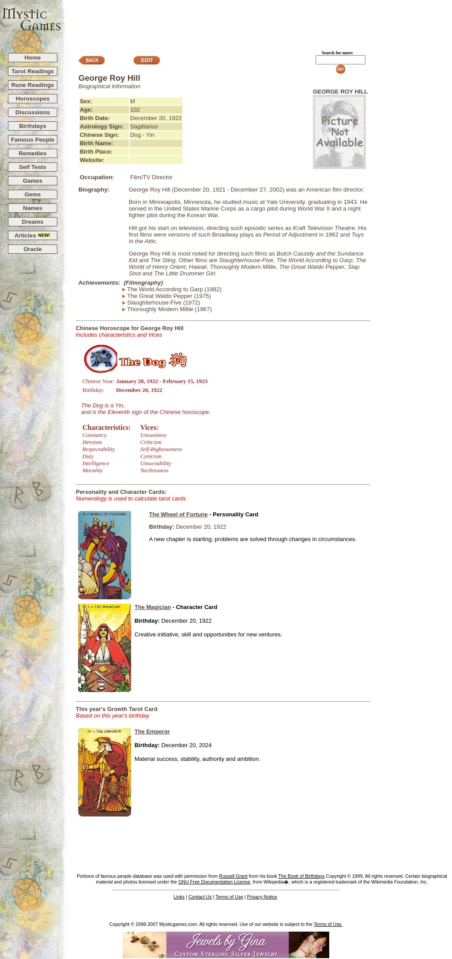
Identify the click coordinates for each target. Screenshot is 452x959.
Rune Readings (32, 85)
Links (179, 896)
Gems (32, 194)
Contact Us (200, 896)
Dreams (33, 221)
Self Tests (32, 167)
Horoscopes (32, 98)
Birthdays (32, 126)
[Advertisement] (257, 22)
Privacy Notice (262, 896)
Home (32, 57)
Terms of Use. (328, 924)
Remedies (32, 153)
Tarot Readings (32, 71)
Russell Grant (233, 876)
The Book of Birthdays (302, 876)
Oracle (32, 249)
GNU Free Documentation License (214, 881)
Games (32, 180)
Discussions (32, 112)
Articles (33, 235)
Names (32, 208)
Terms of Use (229, 896)
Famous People (33, 139)
